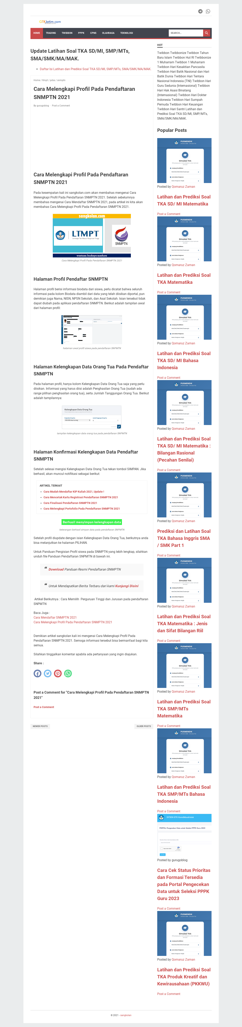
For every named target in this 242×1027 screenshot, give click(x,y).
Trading (51, 33)
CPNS (93, 33)
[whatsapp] (68, 673)
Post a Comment (61, 105)
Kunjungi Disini (126, 586)
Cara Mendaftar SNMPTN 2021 (56, 617)
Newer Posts (40, 726)
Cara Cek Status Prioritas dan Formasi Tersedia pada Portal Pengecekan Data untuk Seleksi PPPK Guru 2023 (183, 884)
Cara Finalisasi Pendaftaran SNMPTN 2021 (70, 503)
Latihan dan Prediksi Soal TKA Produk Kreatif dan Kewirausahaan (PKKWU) (184, 977)
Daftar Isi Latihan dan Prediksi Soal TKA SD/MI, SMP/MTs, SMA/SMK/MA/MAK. (95, 69)
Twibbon (67, 33)
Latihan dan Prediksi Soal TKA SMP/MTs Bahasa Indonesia (184, 794)
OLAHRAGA (108, 33)
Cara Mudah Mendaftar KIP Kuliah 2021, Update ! (74, 491)
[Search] (186, 33)
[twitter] (48, 673)
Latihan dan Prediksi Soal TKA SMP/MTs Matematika (184, 709)
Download (56, 569)
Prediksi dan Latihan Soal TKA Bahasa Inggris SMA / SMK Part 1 (184, 538)
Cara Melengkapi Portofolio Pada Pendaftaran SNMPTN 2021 (82, 508)
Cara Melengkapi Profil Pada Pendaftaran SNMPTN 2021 (73, 622)
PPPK (81, 33)
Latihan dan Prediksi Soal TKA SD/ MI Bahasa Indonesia (184, 360)
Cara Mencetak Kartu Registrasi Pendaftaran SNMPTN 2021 (81, 497)
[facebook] (37, 673)
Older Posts (144, 726)
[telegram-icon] (200, 11)
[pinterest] (58, 673)
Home (36, 33)
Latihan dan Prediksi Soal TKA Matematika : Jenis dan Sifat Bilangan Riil (184, 623)
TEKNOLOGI (126, 33)
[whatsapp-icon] (208, 11)
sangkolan (125, 1015)
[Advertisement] (92, 139)
